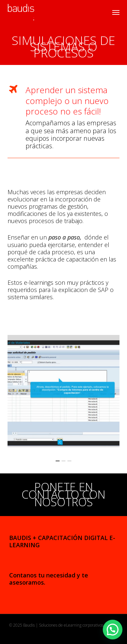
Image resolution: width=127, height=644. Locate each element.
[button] (115, 12)
